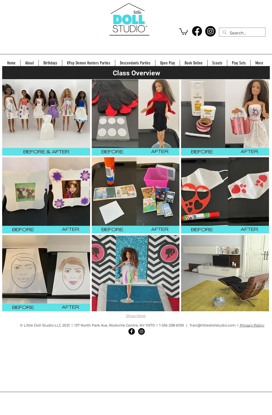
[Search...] (242, 33)
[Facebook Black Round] (131, 331)
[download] (210, 31)
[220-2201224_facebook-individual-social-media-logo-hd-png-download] (197, 31)
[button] (183, 31)
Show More (136, 315)
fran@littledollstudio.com (213, 325)
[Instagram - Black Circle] (141, 331)
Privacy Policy (251, 325)
